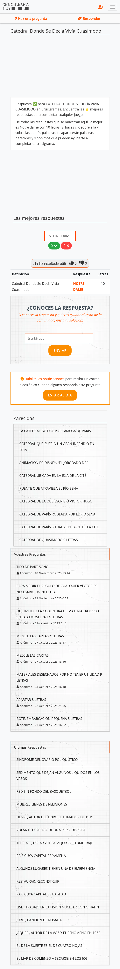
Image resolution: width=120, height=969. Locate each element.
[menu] (101, 7)
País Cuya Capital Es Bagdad (41, 894)
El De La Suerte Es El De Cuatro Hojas (49, 945)
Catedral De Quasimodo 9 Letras (48, 539)
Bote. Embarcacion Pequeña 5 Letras (49, 718)
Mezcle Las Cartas (33, 655)
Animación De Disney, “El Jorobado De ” (53, 462)
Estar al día (60, 395)
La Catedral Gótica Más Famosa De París (55, 430)
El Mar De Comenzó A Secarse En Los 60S (52, 958)
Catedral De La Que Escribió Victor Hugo (56, 501)
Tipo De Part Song (32, 566)
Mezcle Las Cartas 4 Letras (40, 636)
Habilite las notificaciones (45, 378)
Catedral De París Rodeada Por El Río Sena (57, 514)
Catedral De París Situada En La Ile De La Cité (59, 527)
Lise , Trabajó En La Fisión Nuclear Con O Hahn (58, 907)
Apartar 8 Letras (31, 699)
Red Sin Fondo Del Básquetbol (44, 791)
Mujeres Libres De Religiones (42, 804)
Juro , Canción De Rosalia (39, 920)
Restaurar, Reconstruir (38, 881)
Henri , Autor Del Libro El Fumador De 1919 (55, 817)
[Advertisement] (60, 67)
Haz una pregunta (31, 18)
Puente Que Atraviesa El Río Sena (48, 488)
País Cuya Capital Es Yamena (41, 855)
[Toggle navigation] (112, 7)
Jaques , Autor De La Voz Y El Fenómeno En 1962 (58, 932)
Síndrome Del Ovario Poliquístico (47, 759)
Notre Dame (60, 236)
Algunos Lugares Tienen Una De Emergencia (56, 868)
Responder (89, 18)
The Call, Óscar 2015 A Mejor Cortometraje (55, 842)
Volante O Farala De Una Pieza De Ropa (51, 829)
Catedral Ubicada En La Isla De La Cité (52, 475)
